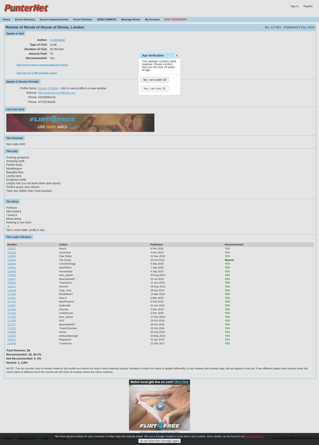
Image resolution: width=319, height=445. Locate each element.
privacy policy (254, 438)
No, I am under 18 (154, 79)
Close (176, 55)
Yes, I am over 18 (154, 88)
